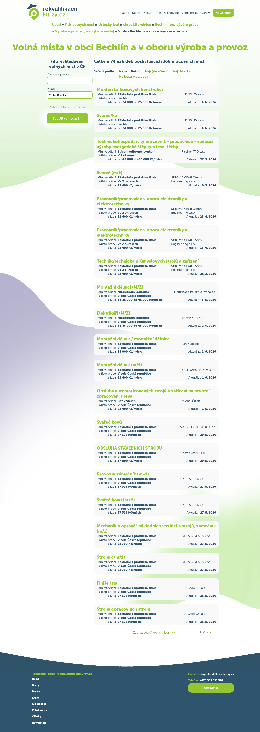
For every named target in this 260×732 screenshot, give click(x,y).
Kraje (157, 13)
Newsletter (223, 13)
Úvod (125, 13)
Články (205, 13)
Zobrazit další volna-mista (151, 632)
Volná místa (190, 13)
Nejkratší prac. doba (133, 76)
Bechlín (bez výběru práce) (177, 24)
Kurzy (136, 13)
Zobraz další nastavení (64, 107)
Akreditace (171, 13)
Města (147, 13)
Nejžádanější (182, 71)
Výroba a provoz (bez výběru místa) (84, 31)
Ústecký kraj (108, 24)
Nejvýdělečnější (156, 71)
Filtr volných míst (79, 24)
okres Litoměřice (137, 24)
